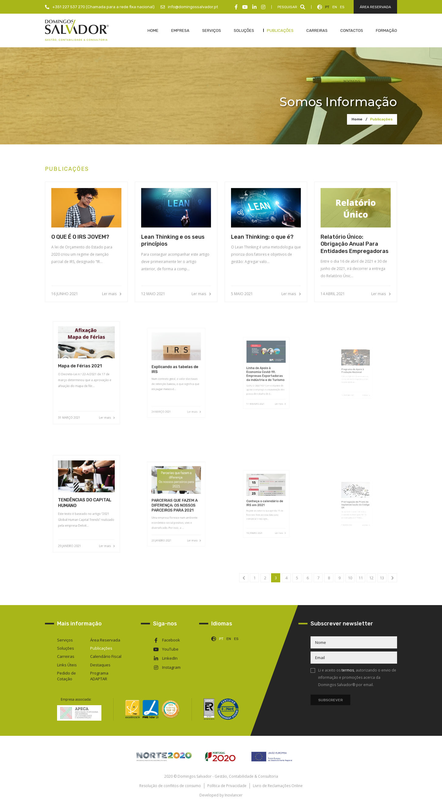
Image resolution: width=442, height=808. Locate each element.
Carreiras (65, 656)
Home (357, 119)
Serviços (65, 640)
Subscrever (330, 700)
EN (334, 7)
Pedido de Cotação (66, 676)
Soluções (65, 648)
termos (348, 670)
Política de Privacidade (226, 785)
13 (382, 578)
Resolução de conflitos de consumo (170, 785)
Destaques (100, 665)
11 (361, 578)
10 (350, 578)
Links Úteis (67, 665)
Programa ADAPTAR (99, 676)
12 (371, 578)
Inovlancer (234, 795)
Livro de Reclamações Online (278, 785)
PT (327, 7)
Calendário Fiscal (105, 656)
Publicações (381, 119)
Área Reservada (105, 640)
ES (342, 7)
